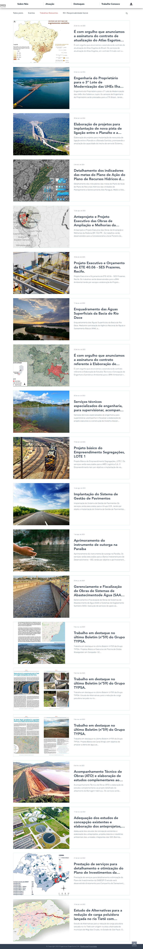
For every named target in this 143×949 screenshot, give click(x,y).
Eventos (31, 13)
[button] (30, 3)
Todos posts (18, 13)
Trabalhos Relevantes (49, 13)
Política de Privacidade (88, 946)
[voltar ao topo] (134, 944)
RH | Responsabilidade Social (75, 13)
